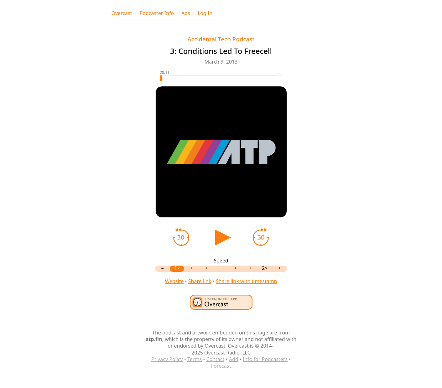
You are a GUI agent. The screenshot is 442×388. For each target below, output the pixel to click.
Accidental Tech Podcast (221, 39)
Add (233, 359)
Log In (205, 13)
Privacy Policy (167, 359)
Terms (194, 359)
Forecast (221, 365)
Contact (215, 359)
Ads (185, 13)
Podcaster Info (157, 13)
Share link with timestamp (246, 281)
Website (174, 281)
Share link (199, 281)
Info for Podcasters (265, 359)
